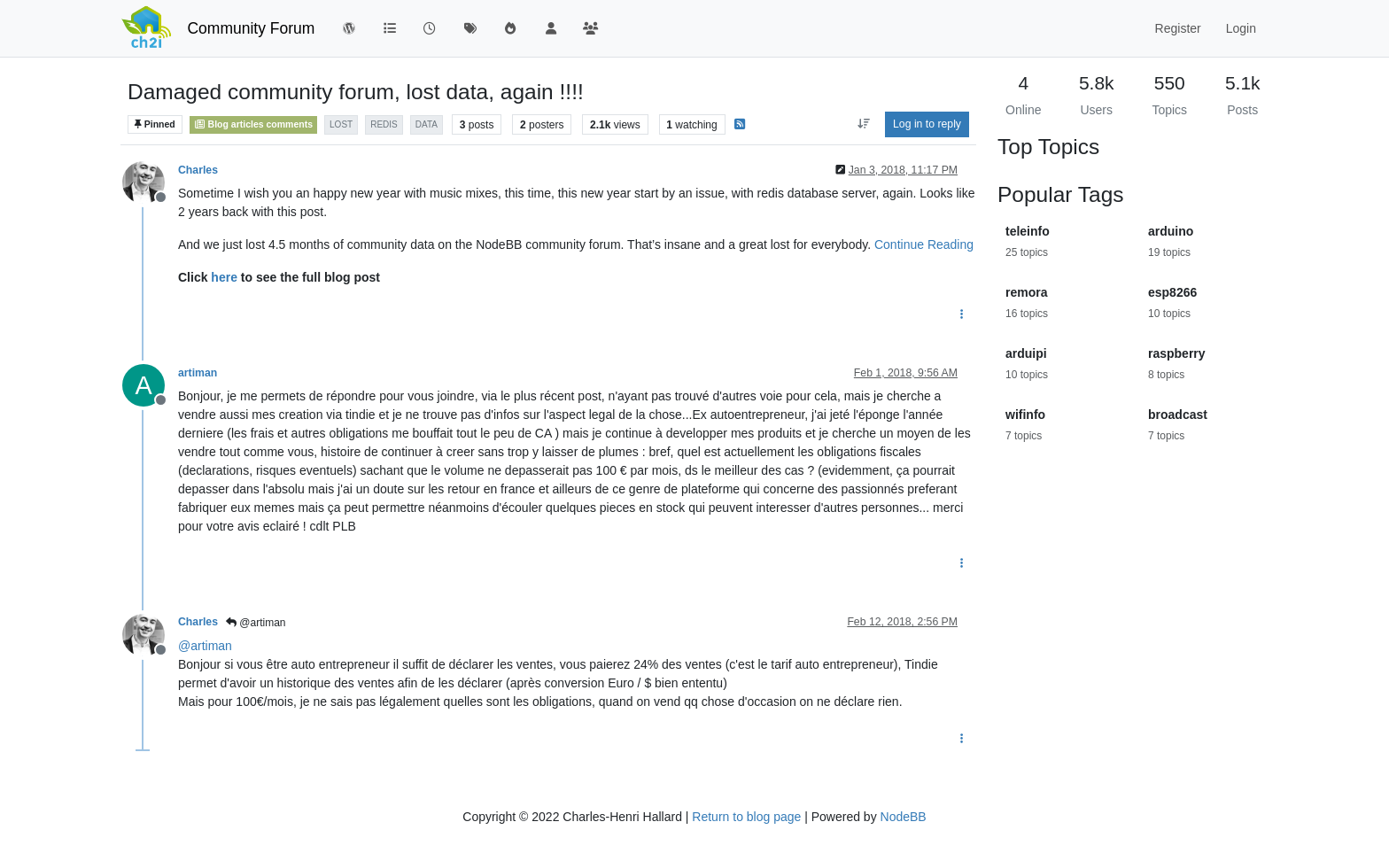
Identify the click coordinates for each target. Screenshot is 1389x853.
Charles (198, 170)
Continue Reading (924, 244)
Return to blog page (746, 817)
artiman (197, 373)
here (224, 277)
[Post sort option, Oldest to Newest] (863, 124)
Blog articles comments (254, 124)
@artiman (256, 622)
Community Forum (250, 28)
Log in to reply (927, 124)
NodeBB (904, 817)
